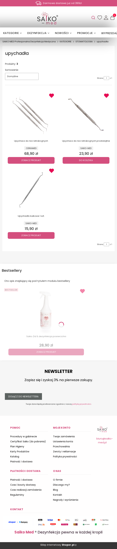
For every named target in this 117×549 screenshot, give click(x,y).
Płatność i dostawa (21, 461)
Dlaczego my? (61, 484)
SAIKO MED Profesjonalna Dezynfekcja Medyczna (29, 41)
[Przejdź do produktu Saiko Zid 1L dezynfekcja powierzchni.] (46, 310)
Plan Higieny (17, 446)
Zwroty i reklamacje (64, 451)
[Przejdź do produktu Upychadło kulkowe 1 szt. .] (31, 189)
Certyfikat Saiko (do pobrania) (28, 441)
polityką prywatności (81, 404)
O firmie (58, 479)
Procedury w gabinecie (23, 436)
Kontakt (57, 494)
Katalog (14, 456)
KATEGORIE (66, 41)
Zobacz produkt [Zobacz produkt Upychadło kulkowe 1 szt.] (31, 235)
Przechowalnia (61, 446)
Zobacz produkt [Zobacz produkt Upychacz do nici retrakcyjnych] (31, 160)
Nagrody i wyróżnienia (65, 500)
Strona (100, 78)
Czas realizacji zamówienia (25, 489)
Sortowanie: (12, 70)
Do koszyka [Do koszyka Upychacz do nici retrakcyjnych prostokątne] (86, 160)
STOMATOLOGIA (84, 41)
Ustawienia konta (63, 441)
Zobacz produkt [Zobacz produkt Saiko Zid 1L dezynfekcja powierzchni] (46, 352)
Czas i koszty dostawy (23, 484)
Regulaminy (17, 494)
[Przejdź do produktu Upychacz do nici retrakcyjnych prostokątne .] (86, 114)
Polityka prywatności (65, 456)
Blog (55, 489)
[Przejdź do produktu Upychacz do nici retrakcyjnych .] (31, 114)
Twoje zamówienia (64, 436)
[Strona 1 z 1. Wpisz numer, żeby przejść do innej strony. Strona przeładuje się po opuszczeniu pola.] (106, 78)
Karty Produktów (19, 451)
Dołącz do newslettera (23, 396)
